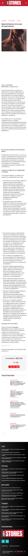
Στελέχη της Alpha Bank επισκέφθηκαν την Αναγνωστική (12, 478)
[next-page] (5, 434)
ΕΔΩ (7, 351)
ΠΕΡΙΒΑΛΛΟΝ (13, 423)
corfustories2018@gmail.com (18, 553)
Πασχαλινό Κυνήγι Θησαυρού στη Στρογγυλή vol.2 (17, 415)
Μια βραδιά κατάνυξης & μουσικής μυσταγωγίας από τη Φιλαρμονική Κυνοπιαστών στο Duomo (11, 496)
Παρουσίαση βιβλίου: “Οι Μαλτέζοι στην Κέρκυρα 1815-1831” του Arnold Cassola (18, 383)
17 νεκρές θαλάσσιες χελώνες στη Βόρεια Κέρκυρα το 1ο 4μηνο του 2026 (18, 426)
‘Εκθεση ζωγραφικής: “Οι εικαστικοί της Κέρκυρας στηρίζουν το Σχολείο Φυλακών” (16, 394)
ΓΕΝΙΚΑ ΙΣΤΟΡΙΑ (14, 380)
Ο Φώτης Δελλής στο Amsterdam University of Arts (11, 487)
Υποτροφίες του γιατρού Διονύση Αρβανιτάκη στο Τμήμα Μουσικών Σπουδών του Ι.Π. (12, 490)
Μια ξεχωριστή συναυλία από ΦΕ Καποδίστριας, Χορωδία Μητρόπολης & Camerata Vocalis (12, 499)
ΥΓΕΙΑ (18, 20)
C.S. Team (15, 362)
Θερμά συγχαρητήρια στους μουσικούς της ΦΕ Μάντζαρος (12, 493)
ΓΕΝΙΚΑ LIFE (13, 390)
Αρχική (3, 20)
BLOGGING (12, 20)
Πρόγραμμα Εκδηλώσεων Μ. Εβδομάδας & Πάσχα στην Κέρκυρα (13, 480)
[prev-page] (2, 434)
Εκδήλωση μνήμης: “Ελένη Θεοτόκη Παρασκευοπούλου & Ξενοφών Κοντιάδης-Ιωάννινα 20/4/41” (18, 405)
